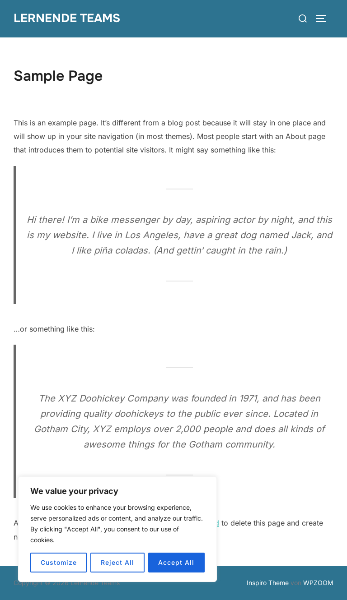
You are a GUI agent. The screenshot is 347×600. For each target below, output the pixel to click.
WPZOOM (318, 582)
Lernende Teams (67, 18)
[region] (117, 529)
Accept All (176, 562)
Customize (59, 562)
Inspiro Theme (268, 582)
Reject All (117, 562)
